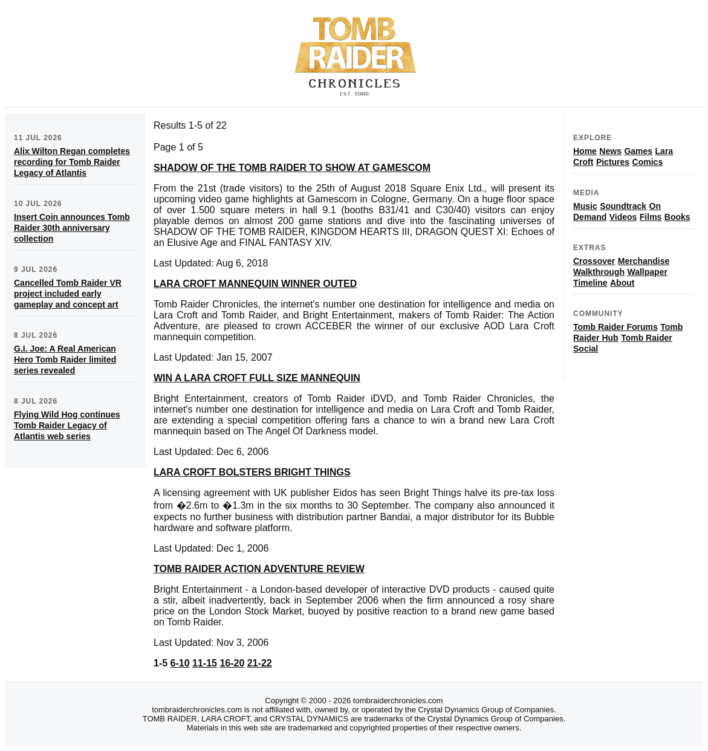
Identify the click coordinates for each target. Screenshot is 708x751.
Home (585, 151)
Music (585, 206)
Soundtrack (623, 206)
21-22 (259, 663)
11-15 (204, 663)
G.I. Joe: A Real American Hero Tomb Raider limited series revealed (65, 359)
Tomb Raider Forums (615, 327)
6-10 (180, 663)
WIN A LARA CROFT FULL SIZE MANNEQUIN (257, 378)
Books (677, 217)
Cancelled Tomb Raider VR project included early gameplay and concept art (68, 293)
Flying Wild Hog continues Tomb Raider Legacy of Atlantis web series (67, 425)
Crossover (594, 261)
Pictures (612, 162)
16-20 (231, 663)
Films (651, 217)
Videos (623, 217)
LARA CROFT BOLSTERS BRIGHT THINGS (252, 472)
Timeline (590, 283)
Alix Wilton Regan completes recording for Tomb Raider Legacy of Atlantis (72, 162)
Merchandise (644, 261)
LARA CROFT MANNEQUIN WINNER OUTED (255, 284)
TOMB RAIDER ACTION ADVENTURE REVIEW (259, 569)
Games (638, 151)
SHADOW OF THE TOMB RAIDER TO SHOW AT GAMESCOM (292, 168)
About (622, 283)
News (610, 151)
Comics (647, 162)
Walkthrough (599, 272)
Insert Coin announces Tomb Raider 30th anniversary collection (72, 227)
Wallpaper (647, 272)
